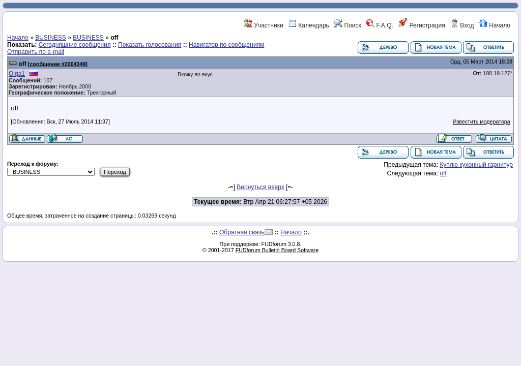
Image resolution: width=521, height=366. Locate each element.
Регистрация (421, 25)
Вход (462, 25)
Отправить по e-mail (35, 51)
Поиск (347, 25)
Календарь (308, 25)
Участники (263, 25)
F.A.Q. (379, 25)
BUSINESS (50, 37)
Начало (494, 25)
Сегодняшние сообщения (75, 44)
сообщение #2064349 (58, 64)
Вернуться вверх (260, 187)
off (22, 64)
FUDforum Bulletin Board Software (277, 250)
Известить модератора (481, 121)
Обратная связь (241, 232)
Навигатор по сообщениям (226, 44)
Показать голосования (149, 44)
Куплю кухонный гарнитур (476, 164)
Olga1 (17, 73)
